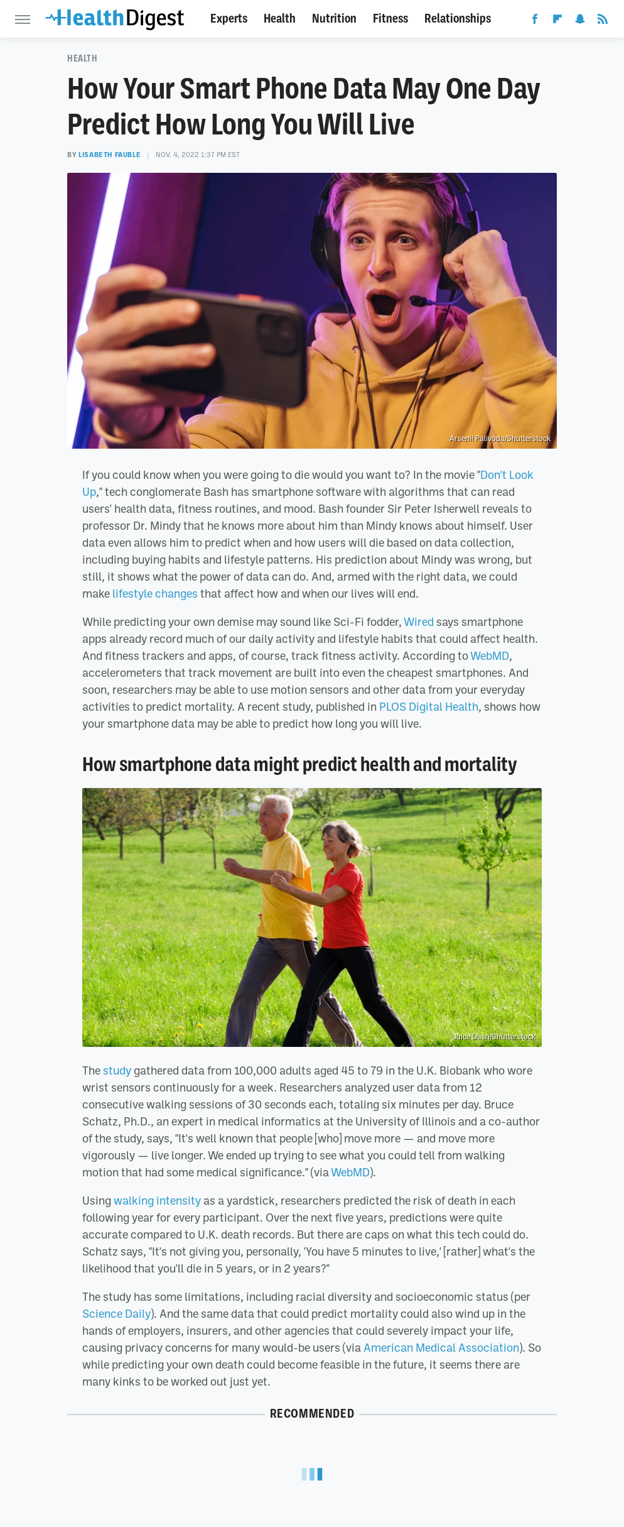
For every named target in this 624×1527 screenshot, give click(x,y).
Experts (228, 18)
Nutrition (334, 18)
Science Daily (116, 1313)
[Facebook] (535, 21)
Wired (419, 621)
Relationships (457, 18)
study (117, 1070)
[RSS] (602, 21)
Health (280, 18)
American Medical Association (441, 1347)
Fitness (390, 18)
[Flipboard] (557, 21)
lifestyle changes (155, 593)
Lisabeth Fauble (109, 154)
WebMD (489, 655)
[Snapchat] (580, 21)
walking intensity (157, 1200)
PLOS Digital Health (428, 706)
